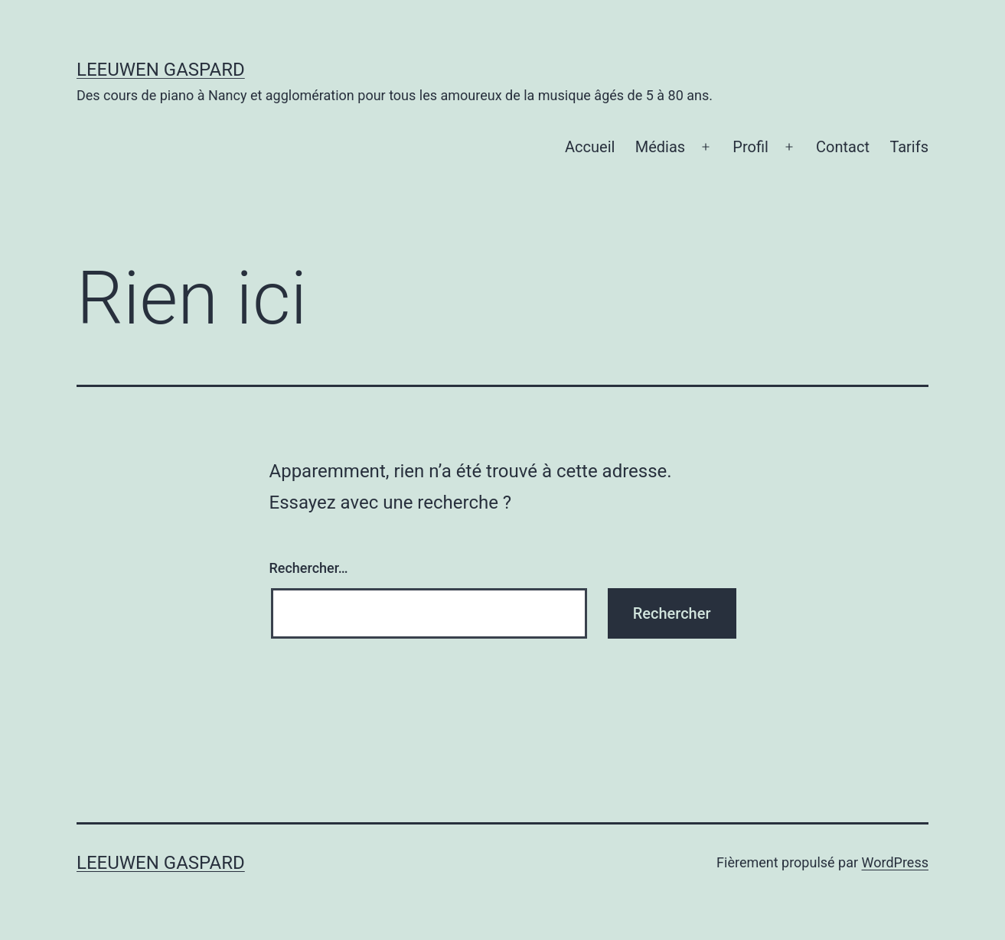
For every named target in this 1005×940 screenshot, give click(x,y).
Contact (843, 147)
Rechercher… (308, 568)
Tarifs (908, 147)
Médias (660, 147)
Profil (750, 147)
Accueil (590, 147)
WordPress (895, 862)
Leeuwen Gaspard (161, 69)
